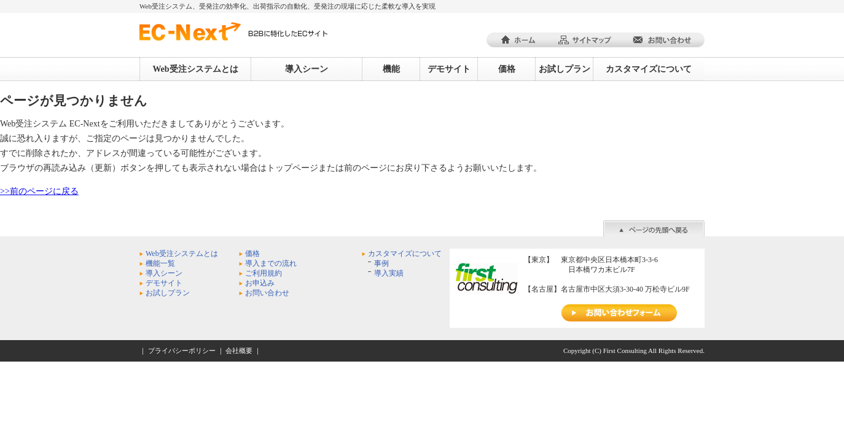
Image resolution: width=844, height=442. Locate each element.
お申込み (260, 283)
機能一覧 (160, 263)
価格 (506, 69)
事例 (381, 263)
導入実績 (389, 273)
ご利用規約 (263, 273)
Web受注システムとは (195, 69)
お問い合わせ (267, 293)
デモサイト (449, 69)
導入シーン (306, 69)
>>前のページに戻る (39, 191)
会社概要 (238, 350)
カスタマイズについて (649, 69)
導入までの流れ (271, 263)
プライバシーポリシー (182, 350)
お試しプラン (564, 69)
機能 (391, 69)
